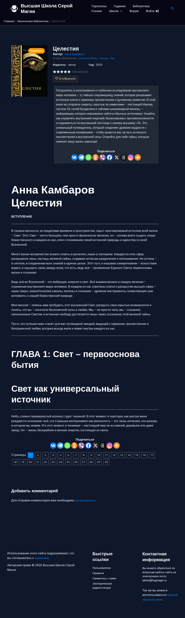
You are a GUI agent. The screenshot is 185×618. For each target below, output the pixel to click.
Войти (132, 11)
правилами (42, 551)
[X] (116, 157)
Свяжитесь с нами (105, 573)
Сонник (159, 6)
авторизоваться (86, 500)
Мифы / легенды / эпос (105, 58)
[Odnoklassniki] (95, 157)
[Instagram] (131, 157)
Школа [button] (98, 11)
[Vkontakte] (74, 157)
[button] (102, 11)
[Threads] (124, 157)
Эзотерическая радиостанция (103, 581)
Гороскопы (99, 6)
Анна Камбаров (75, 54)
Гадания (118, 6)
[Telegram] (81, 157)
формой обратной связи (159, 599)
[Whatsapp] (88, 157)
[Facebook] (109, 157)
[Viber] (102, 157)
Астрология (85, 58)
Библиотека (139, 6)
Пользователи (102, 561)
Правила (98, 567)
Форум (115, 11)
